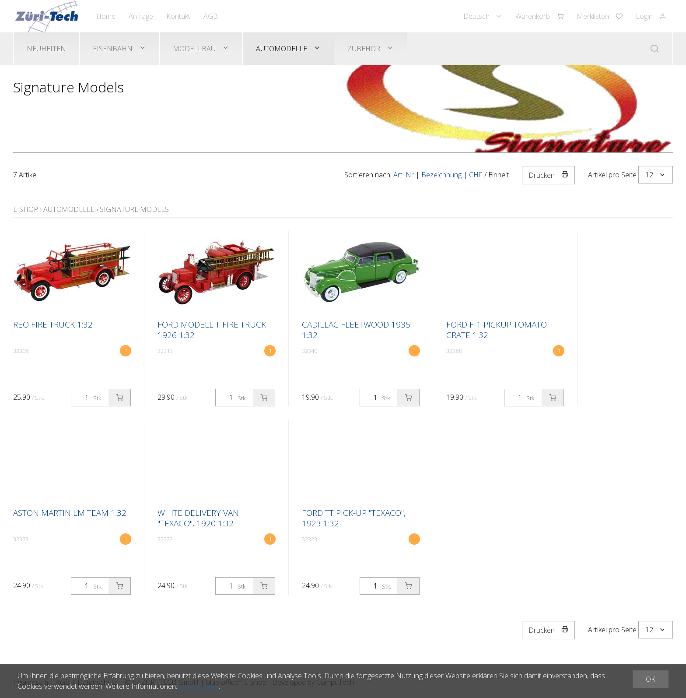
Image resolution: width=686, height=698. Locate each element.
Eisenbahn (113, 48)
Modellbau (194, 48)
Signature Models (134, 209)
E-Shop (25, 209)
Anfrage (141, 16)
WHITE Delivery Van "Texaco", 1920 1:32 (198, 518)
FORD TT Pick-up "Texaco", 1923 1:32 (354, 518)
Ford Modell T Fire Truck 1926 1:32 (212, 330)
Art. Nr (403, 175)
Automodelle (281, 48)
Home (106, 16)
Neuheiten (46, 48)
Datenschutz (199, 686)
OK (650, 679)
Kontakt (178, 16)
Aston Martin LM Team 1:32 (69, 512)
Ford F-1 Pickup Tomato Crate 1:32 (496, 330)
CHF (476, 175)
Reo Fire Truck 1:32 (53, 324)
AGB (210, 16)
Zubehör (363, 48)
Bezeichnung (441, 175)
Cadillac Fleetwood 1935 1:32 (356, 330)
